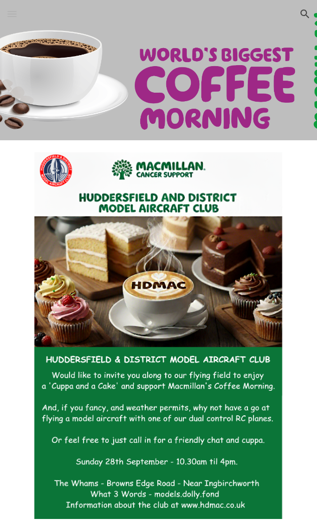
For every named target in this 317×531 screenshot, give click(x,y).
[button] (12, 14)
